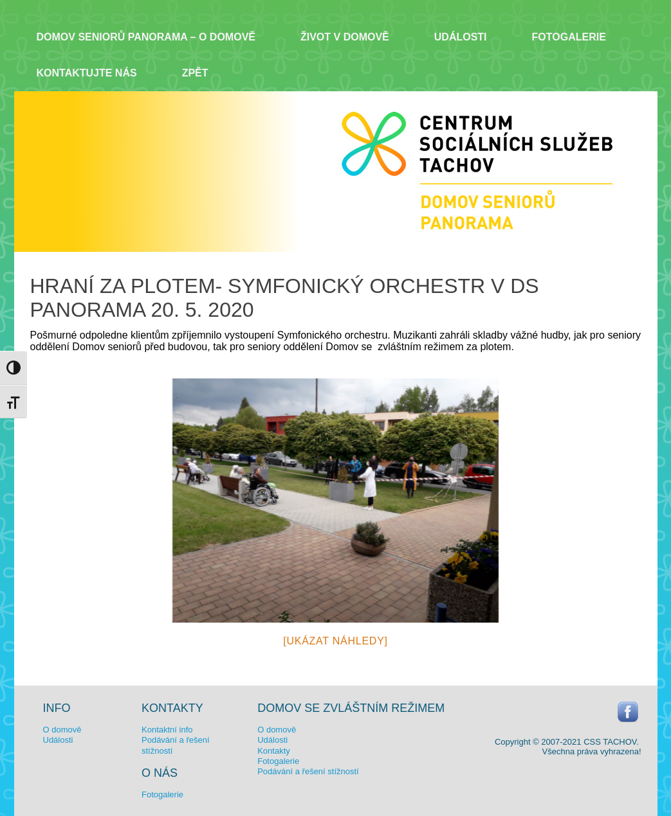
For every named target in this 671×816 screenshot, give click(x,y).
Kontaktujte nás (87, 72)
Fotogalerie (569, 36)
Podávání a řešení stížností (308, 771)
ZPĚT (195, 72)
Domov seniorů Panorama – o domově (146, 36)
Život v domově (344, 36)
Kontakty (273, 751)
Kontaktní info (167, 729)
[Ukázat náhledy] (335, 640)
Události (460, 36)
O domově (62, 729)
